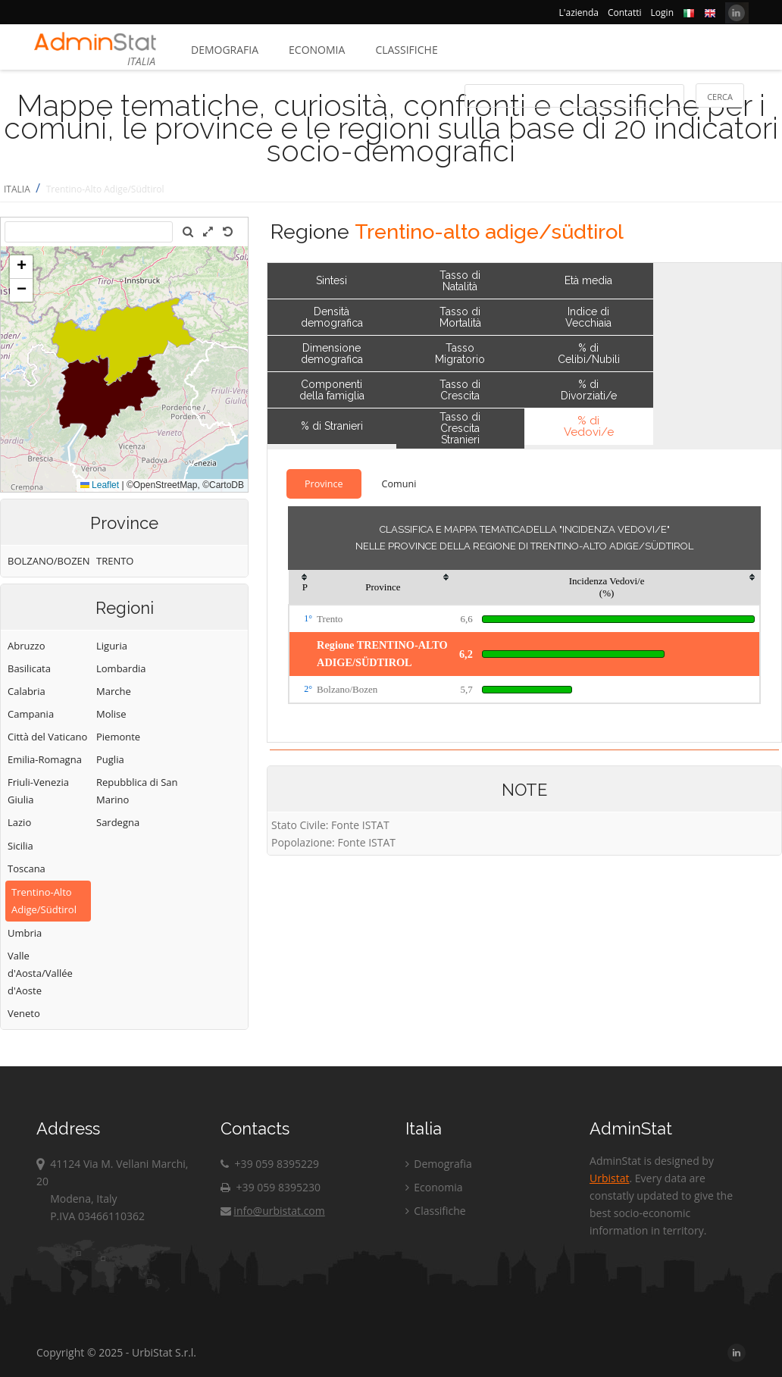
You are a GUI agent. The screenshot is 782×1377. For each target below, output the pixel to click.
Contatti (625, 12)
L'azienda (579, 12)
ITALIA (17, 189)
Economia (317, 49)
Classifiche (406, 49)
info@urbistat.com (272, 1210)
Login (662, 12)
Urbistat (609, 1178)
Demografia (224, 49)
